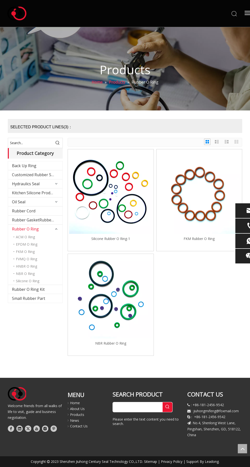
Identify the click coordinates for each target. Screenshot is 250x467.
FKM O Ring (25, 251)
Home (75, 403)
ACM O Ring (25, 237)
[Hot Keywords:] (57, 143)
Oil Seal (18, 202)
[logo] (17, 394)
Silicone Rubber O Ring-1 (110, 238)
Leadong (212, 461)
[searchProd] (138, 407)
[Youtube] (36, 428)
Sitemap (150, 461)
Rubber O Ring (25, 229)
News (74, 420)
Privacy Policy (171, 461)
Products (77, 414)
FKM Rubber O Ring (199, 238)
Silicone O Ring (27, 281)
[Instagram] (45, 428)
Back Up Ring (24, 165)
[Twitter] (28, 428)
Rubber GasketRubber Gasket (37, 220)
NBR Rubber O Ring (110, 343)
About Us (77, 408)
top (242, 448)
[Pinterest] (54, 428)
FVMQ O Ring (26, 259)
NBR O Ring (25, 273)
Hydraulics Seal (26, 183)
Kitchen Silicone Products (35, 192)
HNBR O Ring (26, 266)
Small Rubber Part (28, 298)
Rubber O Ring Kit (28, 289)
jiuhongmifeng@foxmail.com (216, 411)
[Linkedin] (19, 428)
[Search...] (30, 143)
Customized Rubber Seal (34, 174)
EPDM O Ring (26, 244)
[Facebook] (11, 428)
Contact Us (79, 426)
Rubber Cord (23, 211)
